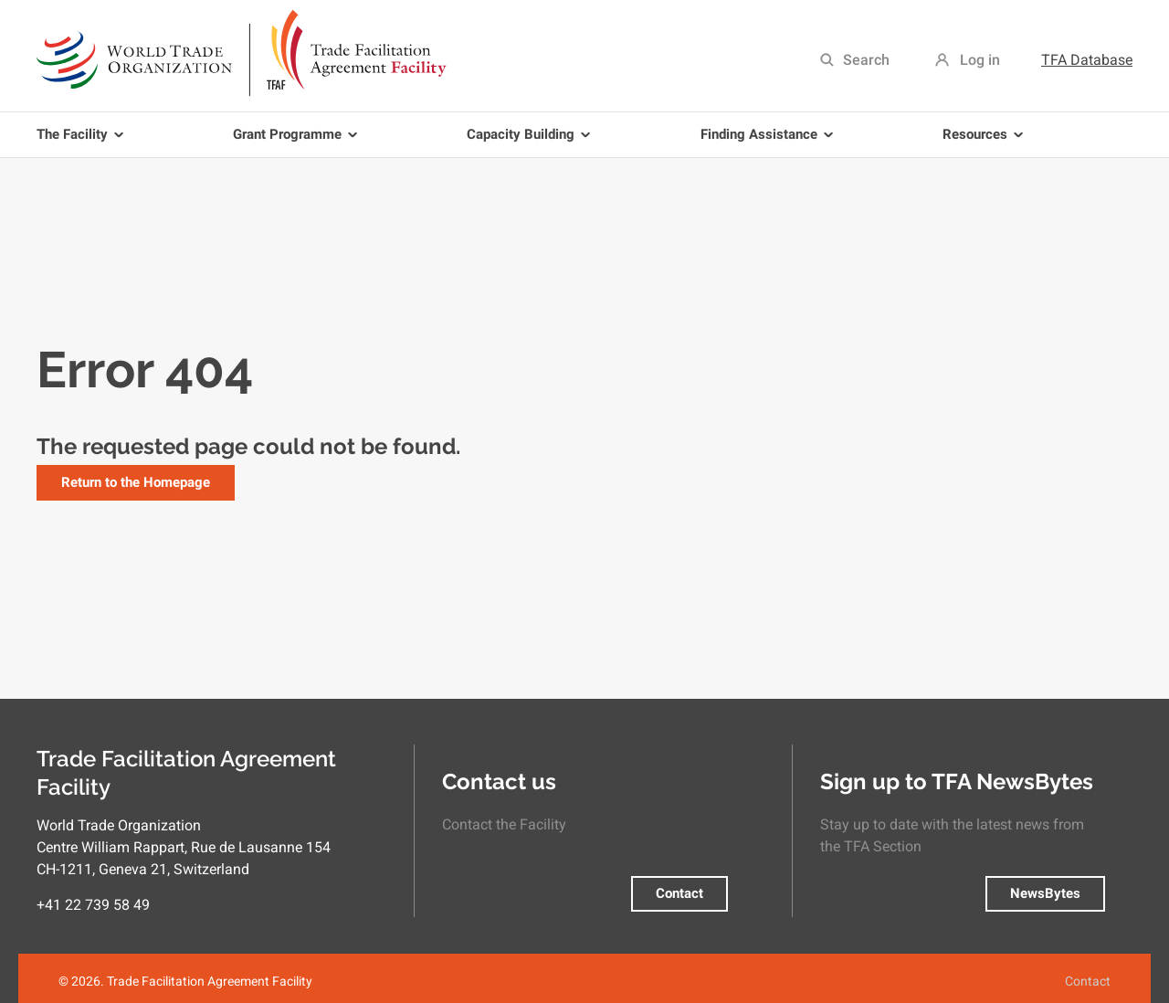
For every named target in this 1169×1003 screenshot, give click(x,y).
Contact (679, 893)
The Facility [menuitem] (83, 141)
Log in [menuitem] (980, 60)
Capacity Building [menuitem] (531, 141)
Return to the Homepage (135, 482)
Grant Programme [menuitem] (298, 141)
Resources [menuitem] (986, 141)
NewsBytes (1045, 893)
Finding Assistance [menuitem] (769, 141)
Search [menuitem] (866, 60)
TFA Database (1086, 60)
